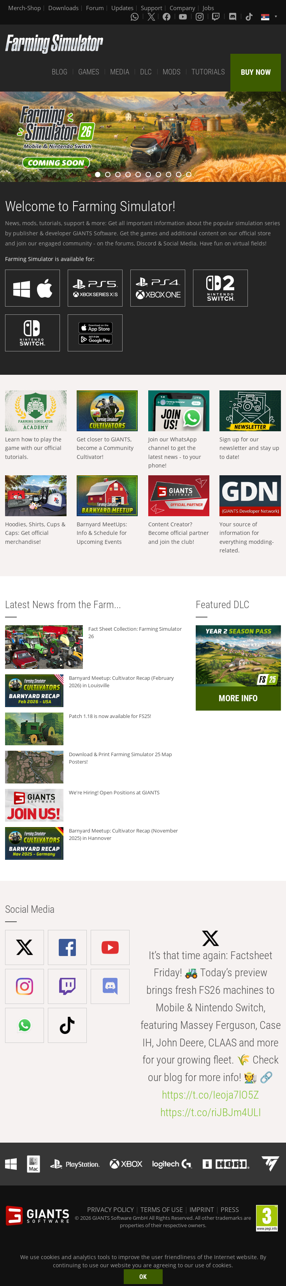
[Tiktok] (249, 16)
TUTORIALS (208, 71)
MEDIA (119, 71)
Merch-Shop (24, 8)
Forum (95, 8)
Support (151, 8)
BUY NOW (256, 72)
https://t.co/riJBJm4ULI (210, 1112)
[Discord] (233, 16)
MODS (172, 71)
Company (182, 8)
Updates (122, 8)
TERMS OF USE (161, 1209)
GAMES (88, 71)
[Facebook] (167, 16)
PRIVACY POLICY (110, 1209)
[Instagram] (200, 16)
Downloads (63, 8)
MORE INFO (238, 698)
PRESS (230, 1209)
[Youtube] (183, 16)
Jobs (208, 8)
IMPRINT (201, 1209)
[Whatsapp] (135, 16)
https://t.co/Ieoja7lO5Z (210, 1094)
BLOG (59, 71)
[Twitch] (216, 16)
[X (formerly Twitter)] (151, 16)
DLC (146, 71)
